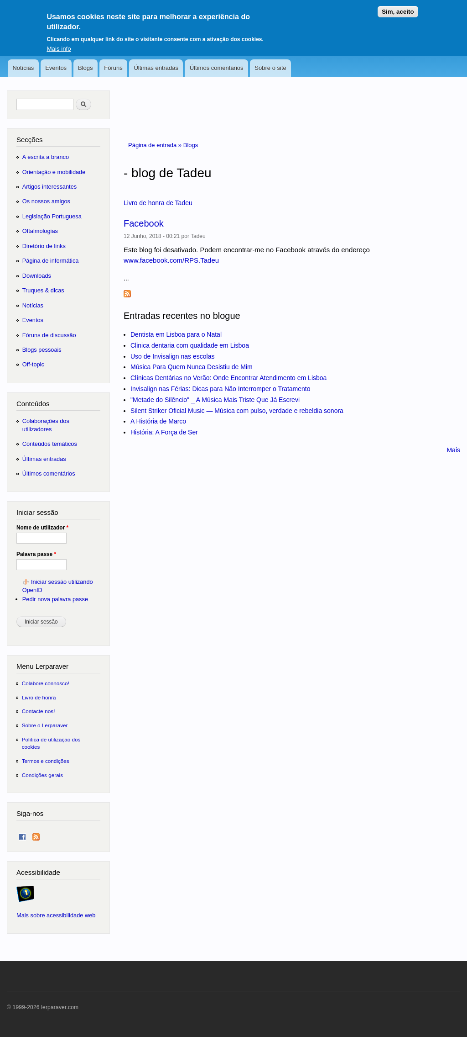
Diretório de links (44, 246)
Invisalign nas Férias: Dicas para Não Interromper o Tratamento (220, 388)
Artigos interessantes (49, 186)
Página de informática (50, 260)
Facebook (144, 223)
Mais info (59, 44)
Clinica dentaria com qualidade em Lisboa (189, 345)
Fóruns (113, 67)
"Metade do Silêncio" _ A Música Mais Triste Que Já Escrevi (215, 399)
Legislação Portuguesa (52, 216)
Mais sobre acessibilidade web (55, 915)
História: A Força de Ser (164, 432)
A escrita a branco (45, 156)
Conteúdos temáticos (49, 443)
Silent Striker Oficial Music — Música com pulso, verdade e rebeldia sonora (236, 410)
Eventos (56, 67)
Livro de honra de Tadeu (158, 202)
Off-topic (33, 364)
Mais (453, 450)
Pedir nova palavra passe (55, 599)
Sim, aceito (398, 6)
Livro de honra (39, 697)
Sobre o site (270, 67)
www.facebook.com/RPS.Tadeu (171, 260)
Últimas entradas (156, 67)
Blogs (85, 67)
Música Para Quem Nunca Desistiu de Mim (191, 366)
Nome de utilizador (42, 527)
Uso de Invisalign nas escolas (172, 356)
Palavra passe (36, 554)
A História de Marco (158, 421)
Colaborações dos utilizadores (45, 425)
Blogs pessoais (42, 349)
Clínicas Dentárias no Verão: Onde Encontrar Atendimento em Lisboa (228, 377)
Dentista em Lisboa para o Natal (176, 334)
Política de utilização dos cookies (51, 743)
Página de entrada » (155, 145)
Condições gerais (42, 775)
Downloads (36, 275)
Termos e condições (45, 761)
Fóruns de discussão (49, 335)
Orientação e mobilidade (54, 172)
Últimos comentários (217, 67)
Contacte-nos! (38, 711)
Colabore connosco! (45, 683)
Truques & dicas (43, 290)
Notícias (23, 67)
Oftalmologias (40, 231)
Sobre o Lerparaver (45, 725)
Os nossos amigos (46, 201)
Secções (29, 139)
